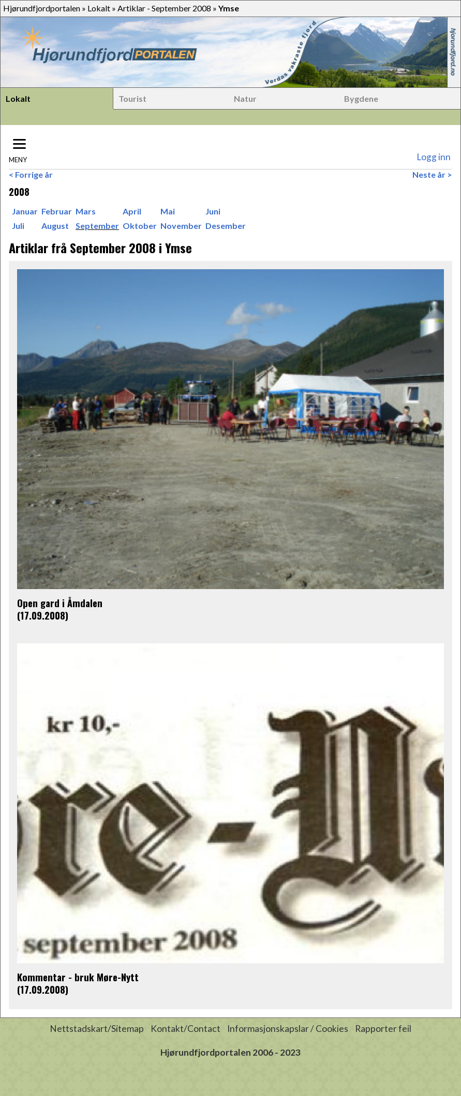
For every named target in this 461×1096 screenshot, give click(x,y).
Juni (212, 211)
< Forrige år (31, 174)
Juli (18, 225)
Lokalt (98, 8)
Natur (245, 98)
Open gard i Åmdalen (59, 603)
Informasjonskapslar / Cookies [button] (287, 1028)
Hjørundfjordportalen (41, 8)
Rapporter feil (383, 1028)
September (97, 225)
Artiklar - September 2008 (164, 8)
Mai (167, 211)
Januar (25, 211)
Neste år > (432, 174)
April (132, 211)
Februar (56, 211)
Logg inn (434, 156)
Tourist (132, 98)
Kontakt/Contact (185, 1028)
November (181, 225)
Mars (86, 211)
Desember (225, 225)
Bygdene (361, 98)
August (55, 225)
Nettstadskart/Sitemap (97, 1028)
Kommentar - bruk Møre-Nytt (78, 977)
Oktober (140, 225)
